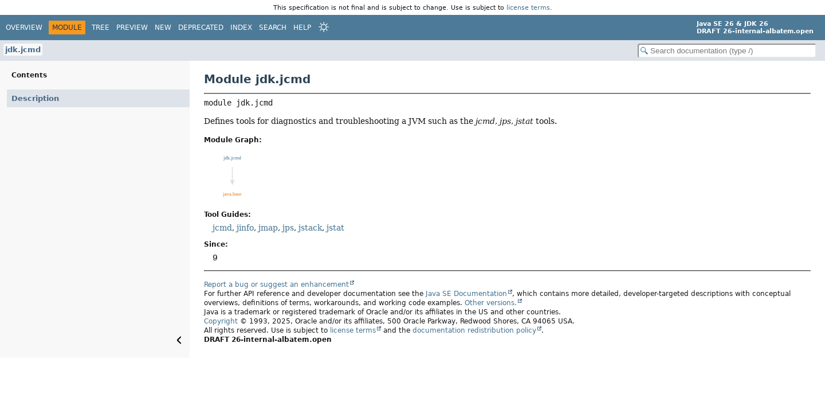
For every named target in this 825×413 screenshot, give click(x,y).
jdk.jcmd (23, 49)
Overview (24, 28)
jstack (310, 227)
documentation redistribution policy (474, 330)
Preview (132, 28)
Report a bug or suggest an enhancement (276, 284)
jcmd (222, 227)
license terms (528, 7)
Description (35, 98)
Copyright (221, 321)
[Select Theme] (324, 27)
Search (272, 28)
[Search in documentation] (727, 51)
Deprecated (200, 28)
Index (241, 28)
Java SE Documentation (466, 294)
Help (302, 28)
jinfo (245, 227)
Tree (100, 28)
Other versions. (491, 303)
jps (288, 227)
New (163, 28)
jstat (335, 227)
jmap (268, 227)
